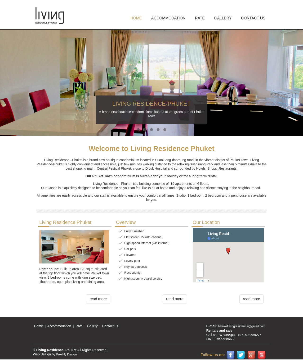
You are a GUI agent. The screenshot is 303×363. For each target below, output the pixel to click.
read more (98, 299)
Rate (200, 18)
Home (38, 326)
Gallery (92, 326)
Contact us (253, 18)
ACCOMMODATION (168, 18)
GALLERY (223, 18)
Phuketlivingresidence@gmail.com (241, 326)
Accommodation (59, 326)
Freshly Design (66, 354)
